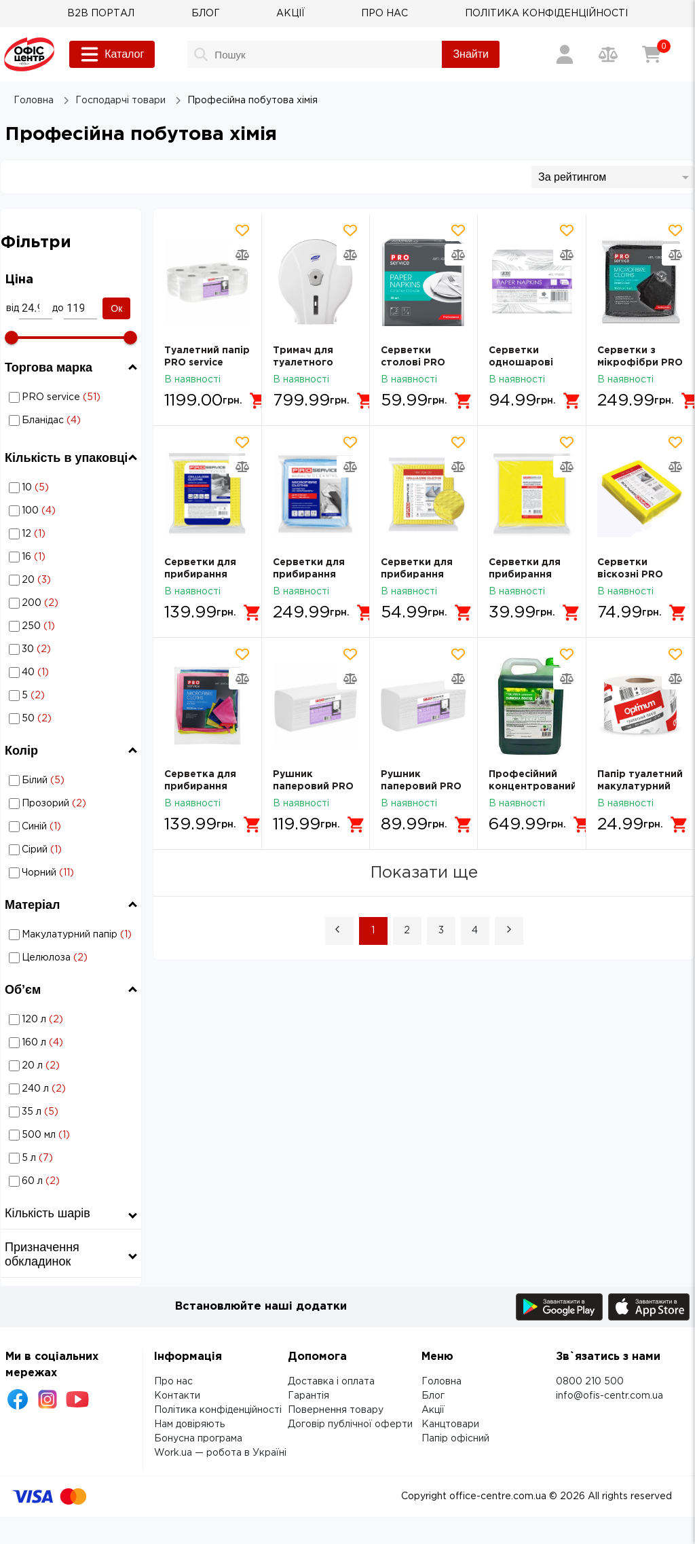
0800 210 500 (590, 1382)
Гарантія (308, 1396)
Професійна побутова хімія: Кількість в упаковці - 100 (72, 510)
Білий (73, 780)
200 (73, 603)
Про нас (173, 1382)
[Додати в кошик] (258, 400)
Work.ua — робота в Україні (220, 1453)
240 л (73, 1088)
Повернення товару (335, 1410)
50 (73, 718)
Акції (433, 1410)
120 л (73, 1019)
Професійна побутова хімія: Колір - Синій (72, 826)
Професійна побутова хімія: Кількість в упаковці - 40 (72, 672)
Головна (441, 1382)
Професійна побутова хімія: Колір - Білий (72, 780)
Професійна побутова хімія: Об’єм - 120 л (72, 1019)
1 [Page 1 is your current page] (373, 931)
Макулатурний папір (73, 934)
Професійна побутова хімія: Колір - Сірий (72, 849)
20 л (73, 1065)
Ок (116, 308)
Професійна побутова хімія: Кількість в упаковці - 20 (72, 580)
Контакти (177, 1396)
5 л (73, 1158)
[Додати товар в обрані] (242, 230)
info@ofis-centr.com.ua (609, 1396)
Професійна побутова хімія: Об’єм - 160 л (72, 1042)
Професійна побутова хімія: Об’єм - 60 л (72, 1181)
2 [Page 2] (407, 931)
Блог (433, 1396)
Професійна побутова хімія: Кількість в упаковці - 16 (72, 556)
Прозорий (73, 803)
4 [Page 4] (475, 931)
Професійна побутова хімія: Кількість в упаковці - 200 (72, 603)
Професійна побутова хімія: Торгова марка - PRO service (72, 397)
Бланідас (73, 420)
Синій (73, 826)
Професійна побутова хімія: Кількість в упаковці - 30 (72, 649)
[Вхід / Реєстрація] (564, 54)
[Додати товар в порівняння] (242, 255)
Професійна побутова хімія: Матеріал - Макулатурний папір (72, 934)
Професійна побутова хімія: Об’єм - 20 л (72, 1065)
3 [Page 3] (441, 931)
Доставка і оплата (331, 1382)
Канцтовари (450, 1424)
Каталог (112, 54)
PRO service (73, 397)
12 (73, 533)
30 (73, 649)
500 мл (73, 1135)
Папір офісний (455, 1439)
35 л (73, 1112)
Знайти (471, 54)
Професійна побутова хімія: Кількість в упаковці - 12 (72, 533)
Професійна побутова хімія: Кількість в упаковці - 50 (72, 718)
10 (73, 487)
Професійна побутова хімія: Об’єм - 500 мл (72, 1135)
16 (73, 557)
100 (73, 510)
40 (73, 672)
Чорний (73, 872)
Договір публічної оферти (350, 1424)
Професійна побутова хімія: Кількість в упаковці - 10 (72, 487)
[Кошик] (651, 54)
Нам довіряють (189, 1424)
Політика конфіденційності (218, 1410)
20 (73, 580)
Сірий (73, 849)
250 (73, 626)
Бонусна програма (198, 1439)
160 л (73, 1042)
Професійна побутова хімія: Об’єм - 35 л (72, 1111)
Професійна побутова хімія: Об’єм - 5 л (72, 1158)
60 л (73, 1181)
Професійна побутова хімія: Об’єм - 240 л (72, 1088)
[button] (339, 931)
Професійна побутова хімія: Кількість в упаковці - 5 (72, 695)
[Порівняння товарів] (608, 54)
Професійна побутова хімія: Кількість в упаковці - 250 (72, 626)
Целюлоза (73, 957)
